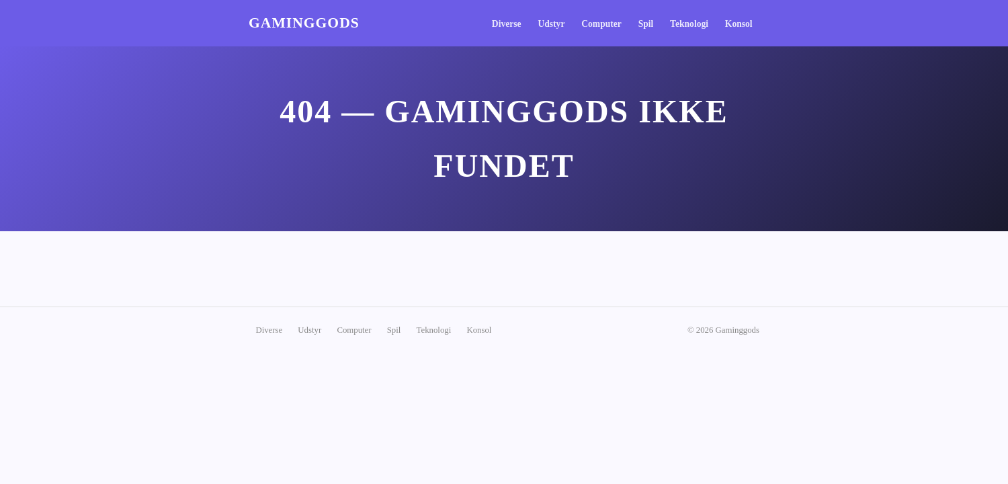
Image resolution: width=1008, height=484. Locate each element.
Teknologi (689, 24)
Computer (601, 24)
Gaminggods (304, 23)
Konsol (739, 24)
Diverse (506, 24)
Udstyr (551, 24)
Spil (646, 24)
